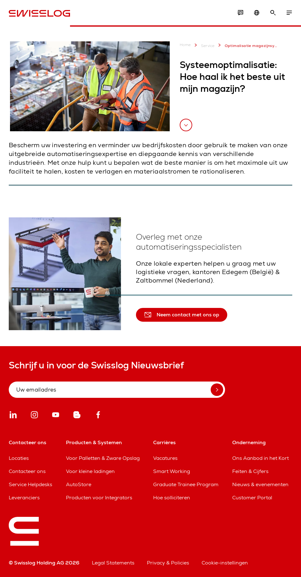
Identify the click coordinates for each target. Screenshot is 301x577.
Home (185, 45)
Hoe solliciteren (171, 497)
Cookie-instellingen (225, 562)
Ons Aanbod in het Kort (260, 458)
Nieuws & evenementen (260, 484)
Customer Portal (252, 497)
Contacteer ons (27, 471)
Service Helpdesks (30, 484)
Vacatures (165, 458)
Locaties (19, 458)
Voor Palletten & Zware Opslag (103, 458)
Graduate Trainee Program (185, 484)
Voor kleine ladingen (90, 471)
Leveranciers (24, 497)
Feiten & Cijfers (250, 471)
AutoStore (78, 484)
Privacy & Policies (168, 562)
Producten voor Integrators (99, 497)
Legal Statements (113, 562)
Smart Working (171, 471)
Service (203, 45)
